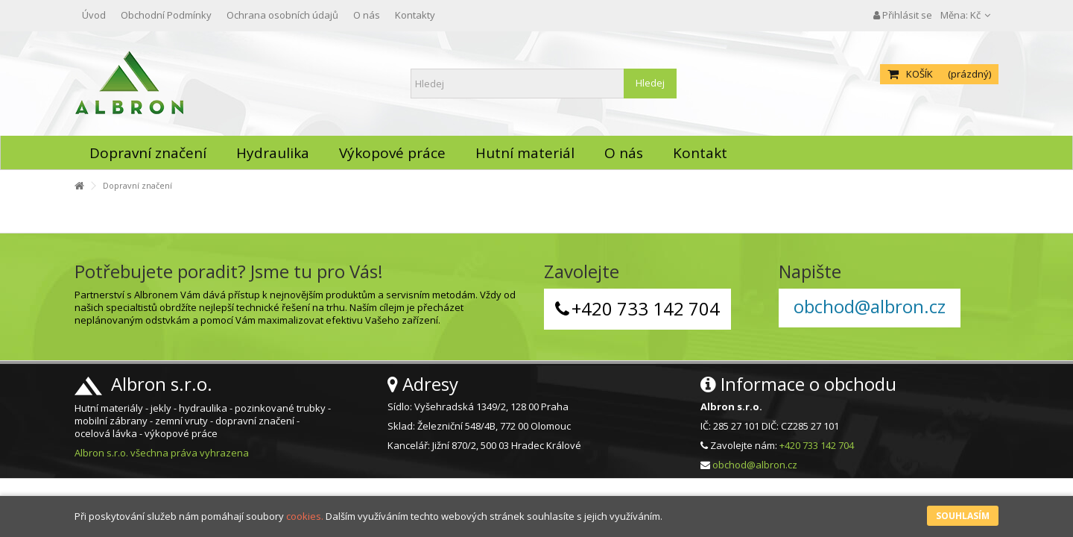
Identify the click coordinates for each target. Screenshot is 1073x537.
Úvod (94, 15)
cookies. (304, 516)
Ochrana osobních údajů (282, 15)
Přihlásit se (902, 15)
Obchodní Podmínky (166, 15)
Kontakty (415, 15)
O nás (366, 15)
